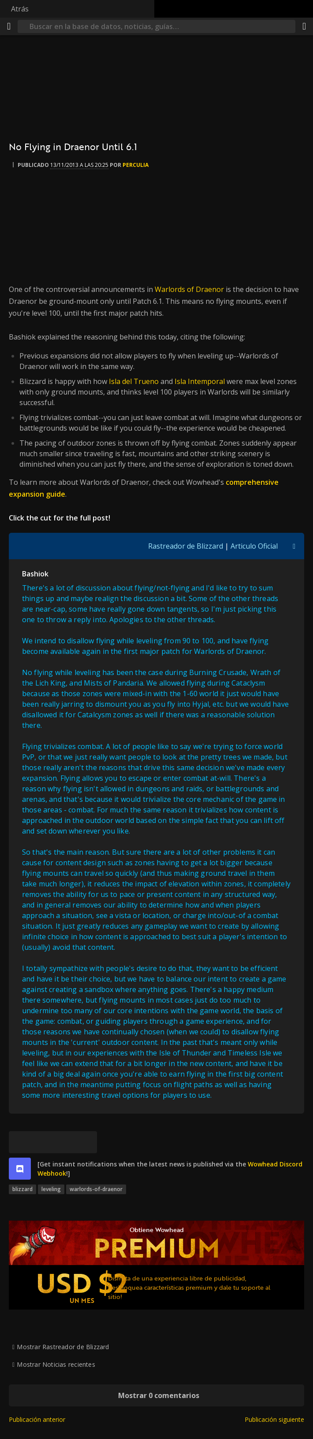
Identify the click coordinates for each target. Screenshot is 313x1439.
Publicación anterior (37, 1419)
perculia (136, 165)
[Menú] (9, 26)
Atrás (20, 9)
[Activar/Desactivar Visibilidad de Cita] (294, 546)
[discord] (20, 1169)
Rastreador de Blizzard (185, 546)
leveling (51, 1189)
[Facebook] (42, 1142)
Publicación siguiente (274, 1419)
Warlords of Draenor (189, 289)
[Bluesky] (20, 1142)
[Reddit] (64, 1142)
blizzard (22, 1189)
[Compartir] (304, 26)
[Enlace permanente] (86, 1142)
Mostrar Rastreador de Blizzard (63, 1347)
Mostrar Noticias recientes (56, 1364)
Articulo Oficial (254, 546)
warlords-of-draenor (96, 1189)
